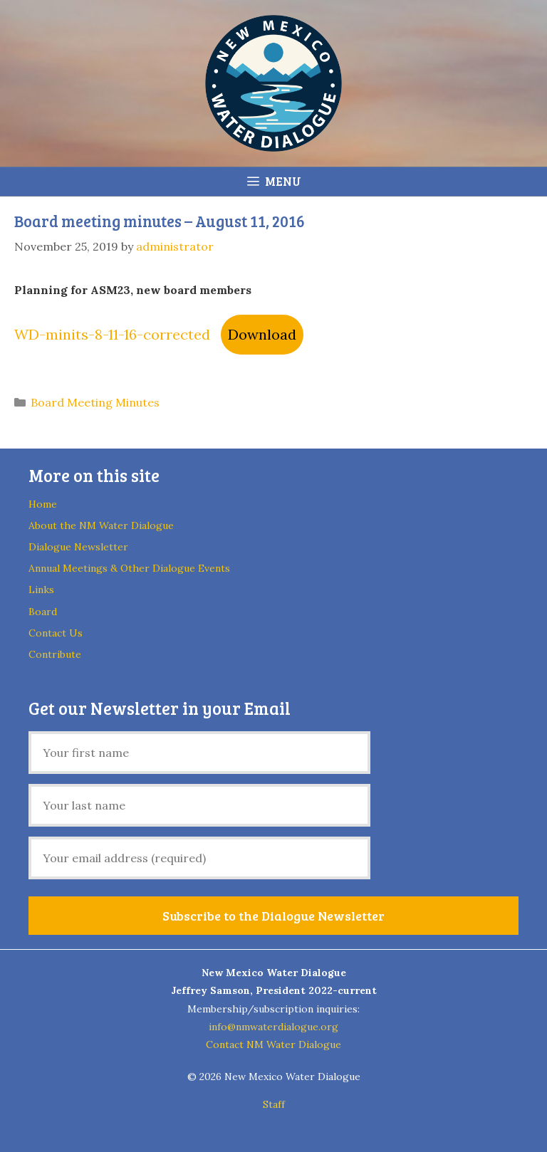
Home (42, 504)
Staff (274, 1104)
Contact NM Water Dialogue (273, 1044)
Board (42, 611)
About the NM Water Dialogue (101, 525)
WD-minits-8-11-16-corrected (112, 334)
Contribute (54, 654)
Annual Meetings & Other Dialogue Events (129, 568)
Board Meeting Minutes (95, 402)
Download (262, 334)
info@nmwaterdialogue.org (273, 1026)
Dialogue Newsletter (78, 546)
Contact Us (55, 633)
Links (41, 589)
